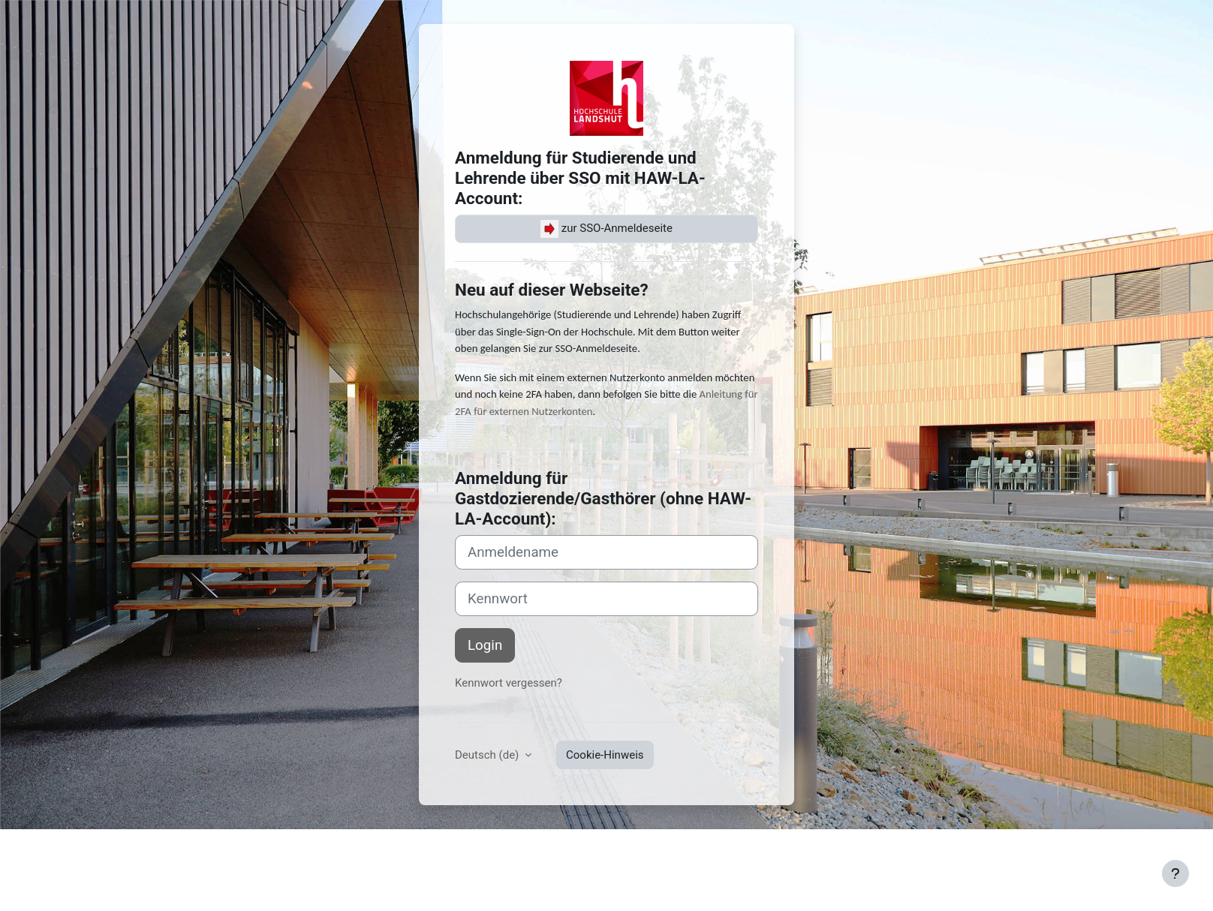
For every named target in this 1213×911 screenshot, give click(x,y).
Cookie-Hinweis (604, 755)
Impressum (88, 849)
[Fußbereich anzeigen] (1175, 873)
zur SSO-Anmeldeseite (606, 229)
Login (485, 645)
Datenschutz (325, 849)
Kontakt (144, 849)
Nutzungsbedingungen (228, 849)
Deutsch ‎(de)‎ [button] (488, 755)
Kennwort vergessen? (508, 683)
